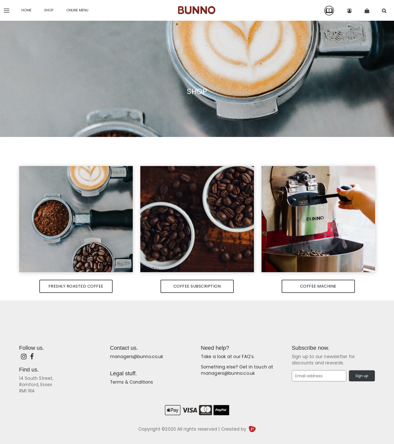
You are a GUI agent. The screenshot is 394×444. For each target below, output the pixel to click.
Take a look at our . (228, 357)
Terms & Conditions (131, 382)
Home (26, 10)
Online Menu (77, 10)
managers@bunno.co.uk (136, 357)
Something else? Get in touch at (237, 370)
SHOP (49, 10)
